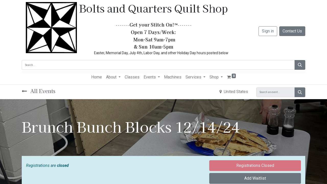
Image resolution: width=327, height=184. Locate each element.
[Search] (300, 65)
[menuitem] (96, 77)
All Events (38, 91)
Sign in (268, 31)
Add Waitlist (255, 178)
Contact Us (292, 31)
